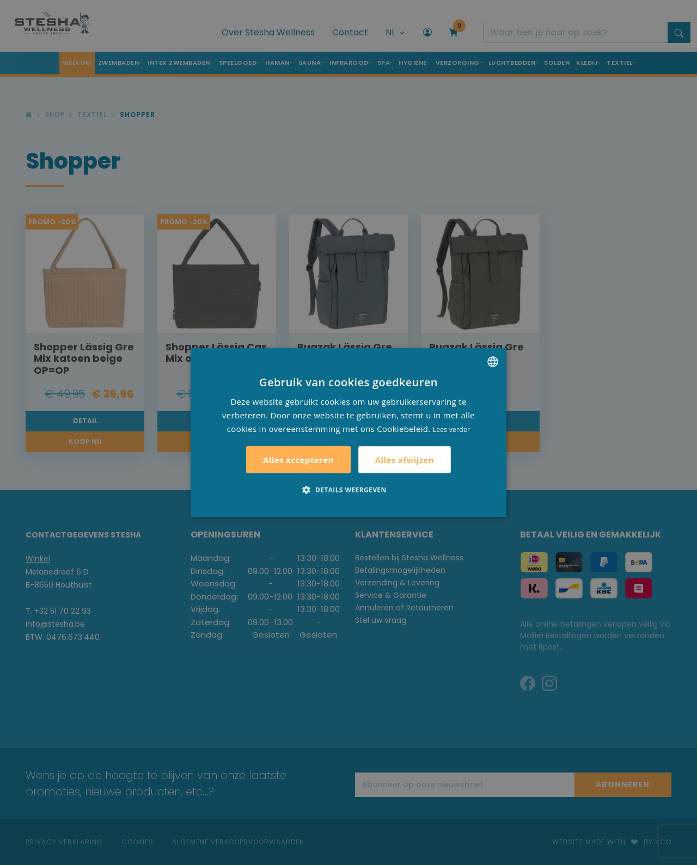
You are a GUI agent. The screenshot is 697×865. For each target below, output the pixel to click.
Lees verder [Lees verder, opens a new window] (451, 429)
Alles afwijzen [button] (404, 459)
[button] (348, 489)
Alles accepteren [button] (298, 459)
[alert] (348, 432)
